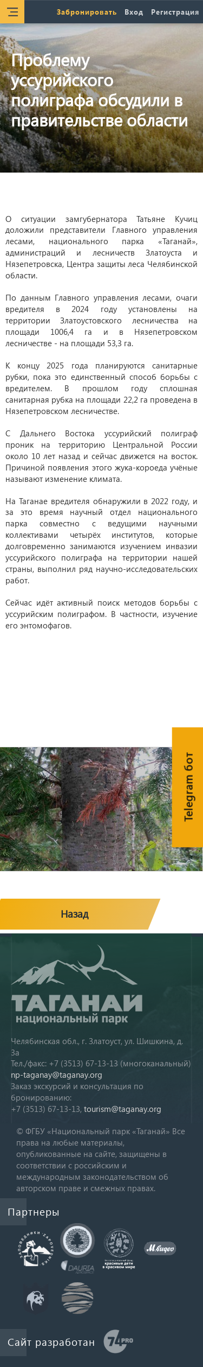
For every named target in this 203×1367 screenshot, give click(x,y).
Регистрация (175, 11)
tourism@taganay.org (122, 1108)
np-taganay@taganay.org (56, 1074)
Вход (134, 11)
